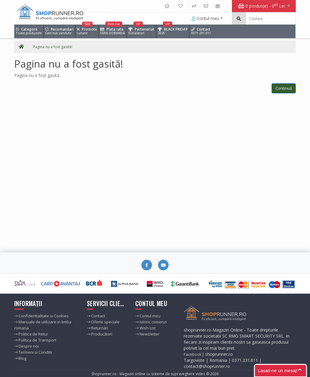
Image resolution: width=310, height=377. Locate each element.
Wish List (145, 328)
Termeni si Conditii (33, 352)
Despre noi (26, 346)
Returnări (97, 328)
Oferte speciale (103, 322)
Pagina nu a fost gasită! (52, 46)
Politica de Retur (31, 334)
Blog (20, 358)
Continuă (283, 88)
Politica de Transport (35, 340)
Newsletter (147, 334)
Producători (99, 334)
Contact (96, 316)
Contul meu (205, 18)
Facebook (193, 354)
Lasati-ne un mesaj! (278, 370)
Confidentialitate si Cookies (41, 316)
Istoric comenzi (151, 322)
